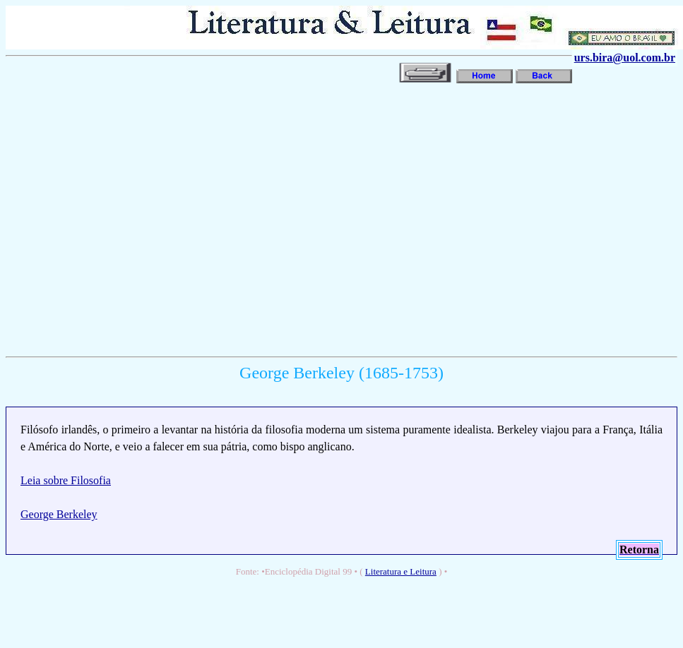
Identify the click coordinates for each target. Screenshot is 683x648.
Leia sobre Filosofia (65, 480)
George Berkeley (58, 514)
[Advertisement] (132, 218)
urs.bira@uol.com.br (624, 58)
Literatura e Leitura (400, 571)
